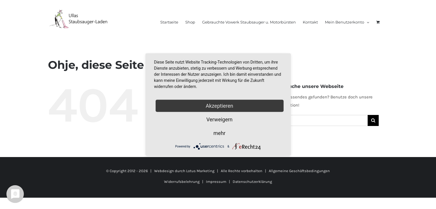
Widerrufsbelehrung (182, 181)
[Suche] (373, 120)
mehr (219, 133)
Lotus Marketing (200, 171)
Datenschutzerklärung (252, 181)
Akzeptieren (219, 106)
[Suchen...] (319, 120)
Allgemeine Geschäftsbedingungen (299, 171)
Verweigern (219, 119)
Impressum (216, 181)
